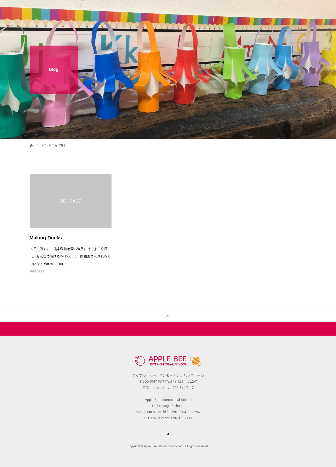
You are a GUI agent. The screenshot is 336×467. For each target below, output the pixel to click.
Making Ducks (46, 237)
